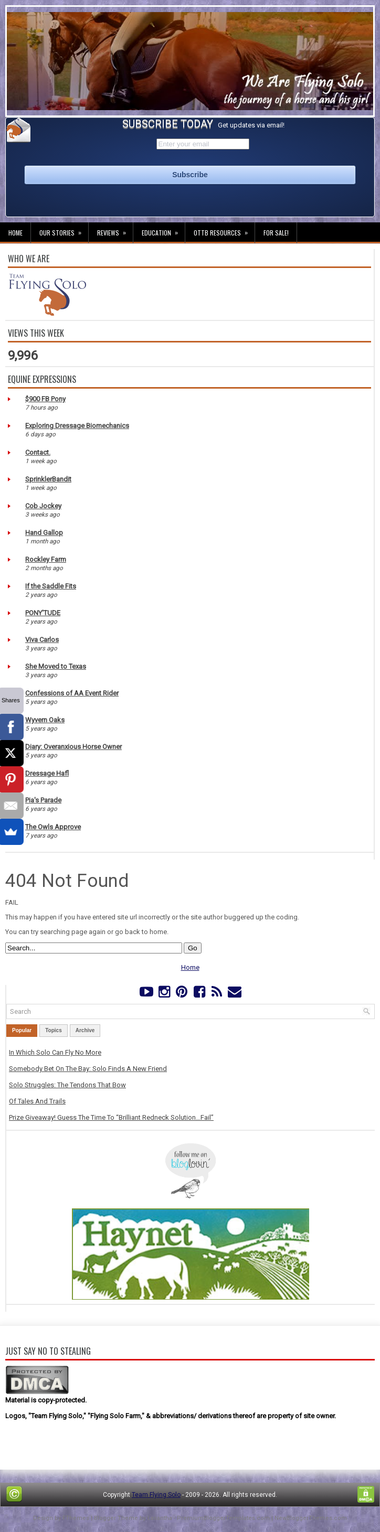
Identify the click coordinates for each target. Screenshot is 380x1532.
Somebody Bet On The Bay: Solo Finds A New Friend (88, 1069)
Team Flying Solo (156, 1494)
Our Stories (63, 229)
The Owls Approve (53, 827)
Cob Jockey (43, 506)
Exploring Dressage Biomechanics (77, 426)
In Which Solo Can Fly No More (55, 1052)
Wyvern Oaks (45, 720)
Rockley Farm (45, 559)
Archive (85, 1030)
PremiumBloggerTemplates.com (223, 1518)
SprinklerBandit (48, 479)
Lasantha (159, 1518)
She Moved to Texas (55, 666)
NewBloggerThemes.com (311, 1518)
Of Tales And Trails (37, 1101)
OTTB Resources (224, 229)
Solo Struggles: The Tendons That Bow (67, 1085)
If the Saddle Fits (50, 586)
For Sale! (276, 232)
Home (15, 232)
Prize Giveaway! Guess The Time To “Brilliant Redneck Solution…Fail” (111, 1117)
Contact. (37, 452)
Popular (21, 1030)
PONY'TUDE (42, 613)
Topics (53, 1030)
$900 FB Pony (45, 399)
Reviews (115, 229)
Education (163, 229)
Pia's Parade (43, 800)
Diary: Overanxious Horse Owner (73, 747)
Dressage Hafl (47, 773)
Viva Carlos (42, 640)
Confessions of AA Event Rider (72, 693)
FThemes (75, 1518)
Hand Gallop (44, 533)
